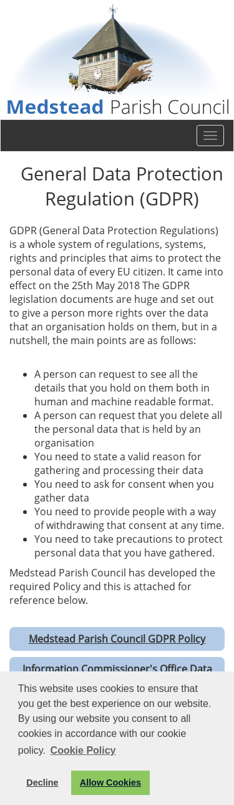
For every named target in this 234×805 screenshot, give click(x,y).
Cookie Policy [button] (83, 750)
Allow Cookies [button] (110, 783)
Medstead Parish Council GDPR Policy (117, 639)
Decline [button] (42, 783)
